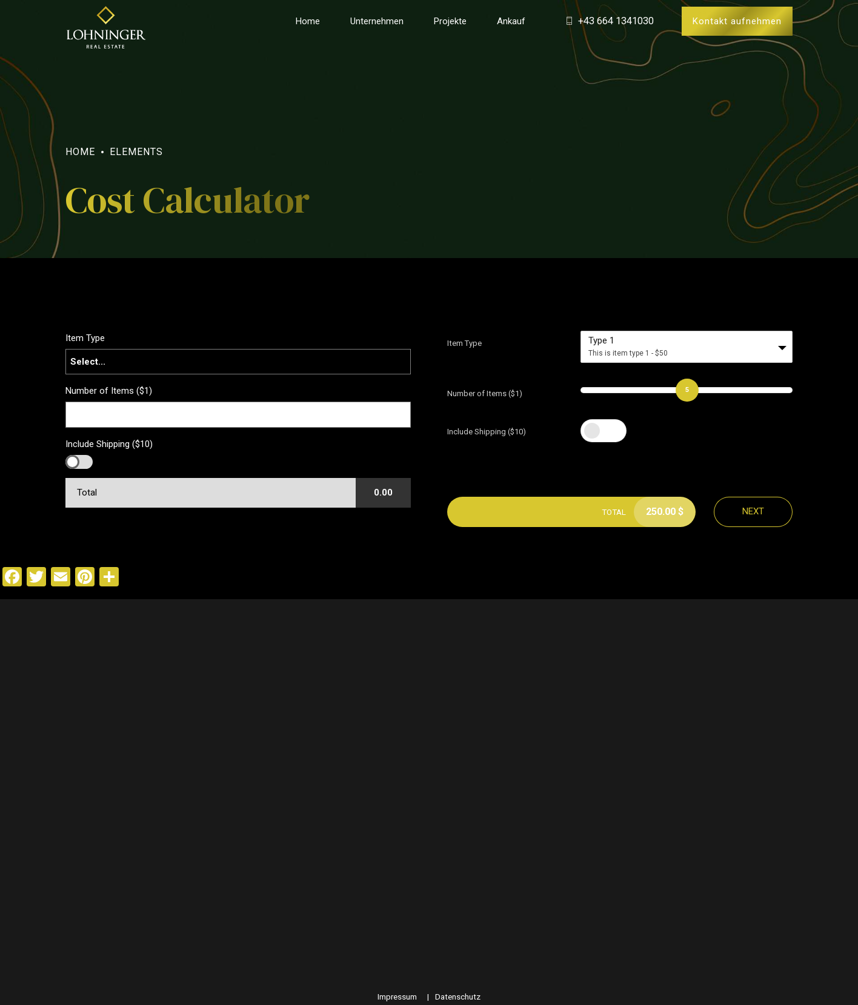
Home (308, 21)
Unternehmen (377, 21)
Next (753, 511)
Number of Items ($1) (484, 393)
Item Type (464, 343)
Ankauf (511, 21)
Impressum (397, 996)
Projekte (450, 21)
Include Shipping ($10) (486, 431)
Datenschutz (458, 996)
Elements (136, 152)
